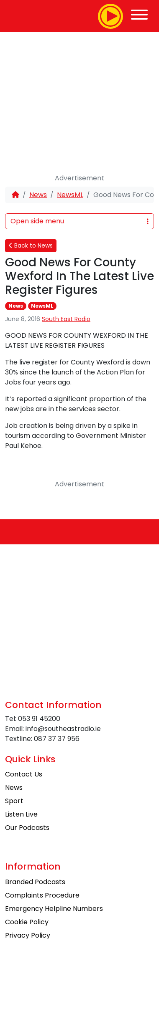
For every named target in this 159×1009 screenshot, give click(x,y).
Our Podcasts (27, 827)
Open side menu (79, 221)
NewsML (70, 195)
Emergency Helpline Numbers (54, 908)
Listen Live (21, 814)
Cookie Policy (27, 922)
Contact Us (23, 774)
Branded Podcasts (35, 882)
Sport (14, 801)
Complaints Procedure (42, 895)
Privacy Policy (27, 935)
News (38, 195)
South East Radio (66, 319)
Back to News (31, 245)
